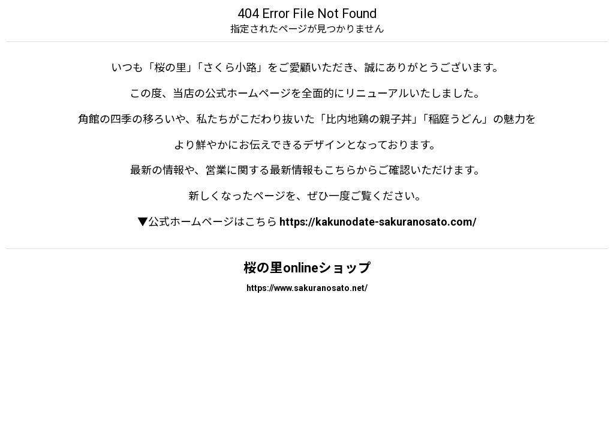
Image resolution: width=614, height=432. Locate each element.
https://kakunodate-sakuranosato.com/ (378, 221)
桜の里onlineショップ (307, 267)
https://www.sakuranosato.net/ (307, 288)
